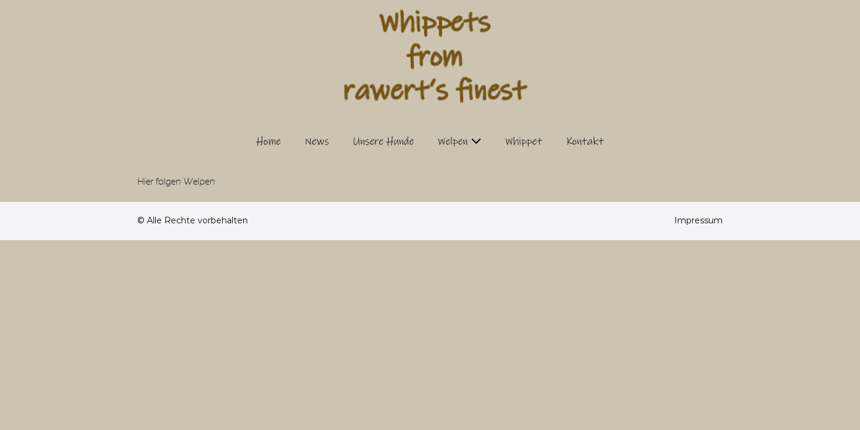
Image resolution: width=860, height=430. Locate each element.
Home (268, 141)
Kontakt (585, 141)
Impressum (698, 220)
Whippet (523, 141)
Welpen (453, 141)
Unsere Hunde (383, 141)
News (317, 141)
